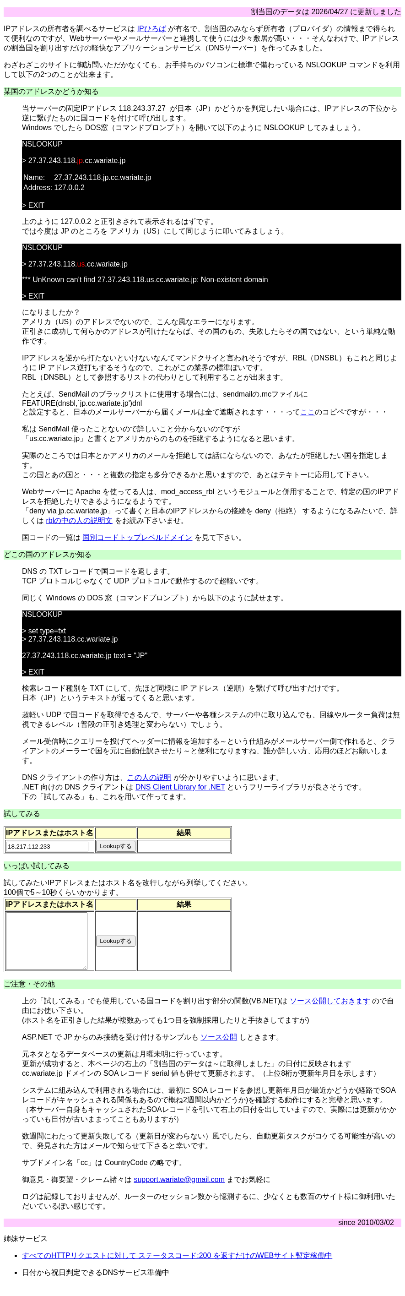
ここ (307, 412)
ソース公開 (218, 1048)
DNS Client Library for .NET (180, 787)
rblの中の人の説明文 (79, 520)
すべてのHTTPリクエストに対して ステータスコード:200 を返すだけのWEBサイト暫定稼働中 (177, 1266)
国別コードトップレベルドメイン (137, 537)
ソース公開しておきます (330, 1012)
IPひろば (151, 29)
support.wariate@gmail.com (179, 1190)
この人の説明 (149, 777)
